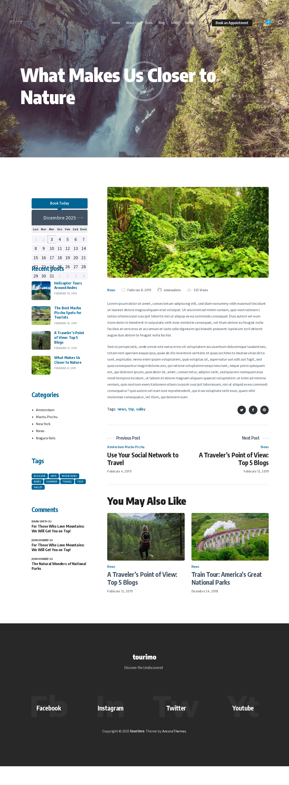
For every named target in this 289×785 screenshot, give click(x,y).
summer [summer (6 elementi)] (51, 512)
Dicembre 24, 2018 (204, 593)
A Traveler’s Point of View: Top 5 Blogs (142, 580)
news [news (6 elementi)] (37, 512)
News (111, 290)
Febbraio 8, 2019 (65, 398)
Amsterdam (115, 447)
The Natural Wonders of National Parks (59, 596)
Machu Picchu (134, 447)
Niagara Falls (46, 468)
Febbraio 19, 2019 (65, 324)
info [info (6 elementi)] (54, 506)
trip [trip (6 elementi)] (80, 512)
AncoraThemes (174, 750)
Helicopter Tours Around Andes (68, 316)
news (122, 409)
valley (140, 409)
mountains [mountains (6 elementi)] (69, 506)
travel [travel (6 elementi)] (67, 512)
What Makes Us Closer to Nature (67, 390)
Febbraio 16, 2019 (65, 353)
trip (131, 409)
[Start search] (280, 23)
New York (43, 454)
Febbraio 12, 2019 (119, 593)
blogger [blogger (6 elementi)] (40, 506)
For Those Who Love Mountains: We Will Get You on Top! (58, 559)
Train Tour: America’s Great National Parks (226, 580)
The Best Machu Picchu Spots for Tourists (67, 343)
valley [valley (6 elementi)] (38, 517)
